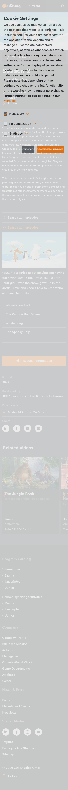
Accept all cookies (50, 149)
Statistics (16, 133)
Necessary (16, 113)
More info (10, 101)
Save (28, 149)
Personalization (20, 123)
